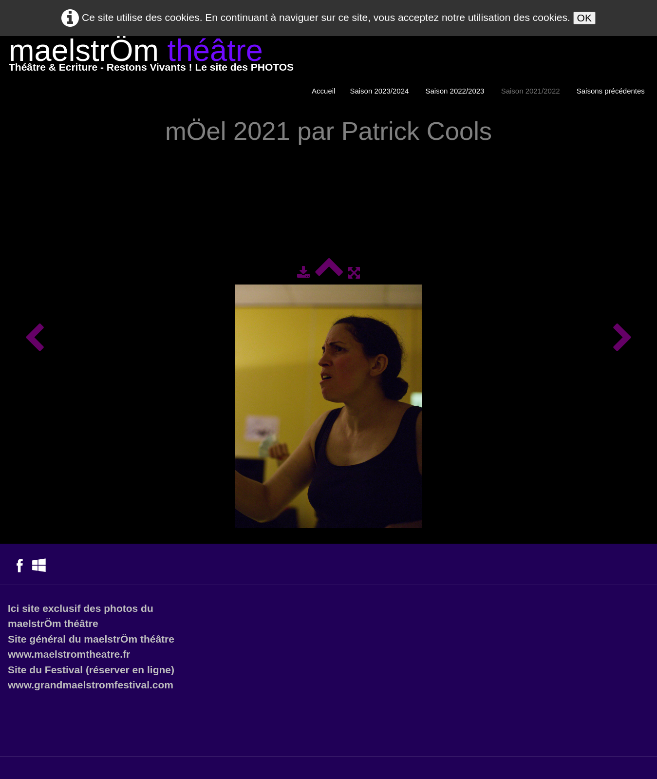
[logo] (151, 57)
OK (584, 17)
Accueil (323, 91)
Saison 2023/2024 (380, 91)
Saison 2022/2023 (456, 91)
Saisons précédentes (612, 91)
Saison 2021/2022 (531, 91)
